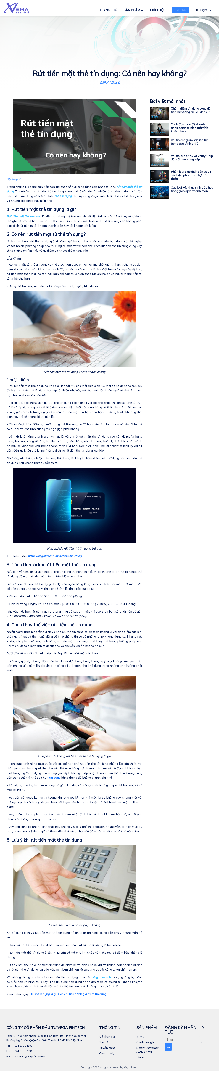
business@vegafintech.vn (29, 1056)
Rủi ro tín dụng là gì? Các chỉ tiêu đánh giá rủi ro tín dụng (68, 994)
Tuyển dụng (107, 1048)
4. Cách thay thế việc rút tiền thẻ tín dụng (50, 624)
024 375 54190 (23, 1045)
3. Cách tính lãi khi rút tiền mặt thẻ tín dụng (52, 564)
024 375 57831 (23, 1051)
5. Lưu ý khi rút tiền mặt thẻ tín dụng (44, 840)
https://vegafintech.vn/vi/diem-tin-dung (55, 556)
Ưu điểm (14, 258)
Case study (106, 1053)
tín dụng (54, 777)
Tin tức (104, 1042)
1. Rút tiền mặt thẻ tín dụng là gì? (41, 209)
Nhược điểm (18, 379)
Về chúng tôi (107, 1036)
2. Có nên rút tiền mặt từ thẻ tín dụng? (46, 234)
